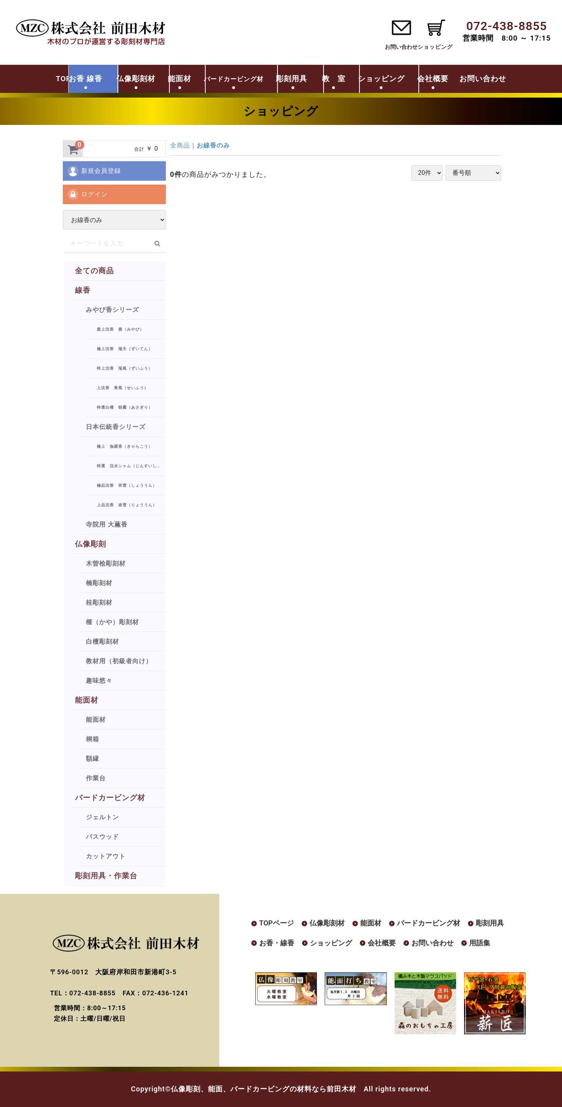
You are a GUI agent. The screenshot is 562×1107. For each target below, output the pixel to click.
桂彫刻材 (99, 602)
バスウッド (102, 836)
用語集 (479, 939)
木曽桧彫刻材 (106, 563)
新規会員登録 (94, 171)
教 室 (351, 79)
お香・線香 (276, 939)
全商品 (180, 145)
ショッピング (405, 79)
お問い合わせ (389, 47)
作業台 (96, 778)
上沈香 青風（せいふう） (122, 388)
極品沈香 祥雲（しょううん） (127, 485)
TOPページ (276, 923)
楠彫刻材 (99, 583)
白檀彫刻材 (102, 641)
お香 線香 (69, 79)
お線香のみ (213, 145)
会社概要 (464, 79)
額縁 (92, 758)
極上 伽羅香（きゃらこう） (125, 446)
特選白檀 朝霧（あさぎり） (125, 407)
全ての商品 (94, 270)
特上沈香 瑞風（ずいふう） (125, 368)
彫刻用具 (303, 79)
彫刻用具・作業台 (106, 875)
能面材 (177, 79)
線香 (83, 290)
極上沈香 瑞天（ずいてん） (125, 349)
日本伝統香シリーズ (116, 427)
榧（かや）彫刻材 (112, 622)
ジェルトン (102, 817)
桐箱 (92, 739)
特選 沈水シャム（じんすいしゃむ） (131, 466)
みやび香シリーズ (112, 309)
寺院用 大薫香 (107, 524)
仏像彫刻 (90, 543)
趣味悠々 (99, 680)
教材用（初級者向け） (119, 661)
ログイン (87, 194)
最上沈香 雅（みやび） (120, 329)
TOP (24, 79)
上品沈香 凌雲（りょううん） (127, 505)
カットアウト (106, 856)
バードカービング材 (110, 797)
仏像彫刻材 (126, 79)
